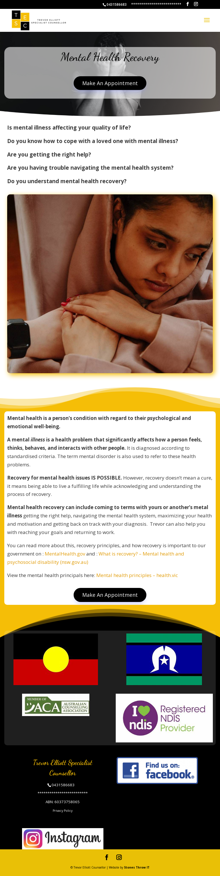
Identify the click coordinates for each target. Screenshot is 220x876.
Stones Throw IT (137, 867)
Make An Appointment (110, 83)
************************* (156, 4)
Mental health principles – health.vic (137, 575)
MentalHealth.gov (65, 553)
